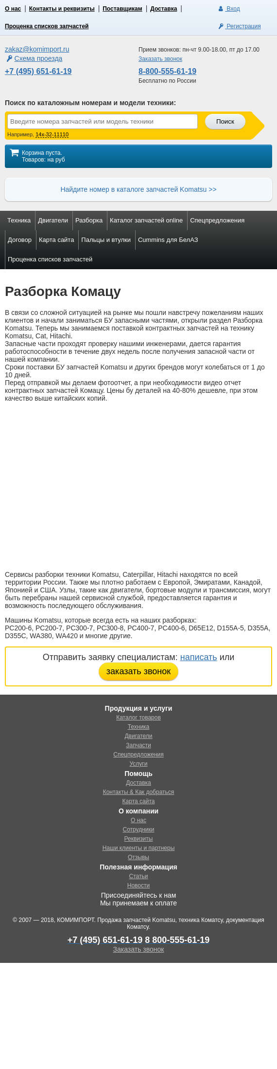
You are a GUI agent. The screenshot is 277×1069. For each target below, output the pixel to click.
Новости (138, 885)
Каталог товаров (138, 717)
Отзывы (138, 857)
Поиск (225, 121)
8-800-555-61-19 (167, 71)
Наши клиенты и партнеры (139, 848)
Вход (228, 8)
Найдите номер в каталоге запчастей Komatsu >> (138, 189)
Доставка (163, 8)
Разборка (89, 220)
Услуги (139, 763)
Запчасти (138, 745)
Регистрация (238, 26)
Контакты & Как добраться (138, 792)
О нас (13, 8)
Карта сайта (56, 239)
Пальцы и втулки (106, 239)
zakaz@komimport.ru (37, 49)
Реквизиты (138, 838)
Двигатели (53, 220)
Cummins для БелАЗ (168, 239)
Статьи (138, 876)
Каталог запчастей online (146, 220)
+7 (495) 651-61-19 (38, 71)
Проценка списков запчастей (46, 26)
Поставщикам (122, 8)
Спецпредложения (217, 220)
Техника (19, 220)
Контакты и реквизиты (62, 8)
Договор (20, 239)
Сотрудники (139, 829)
